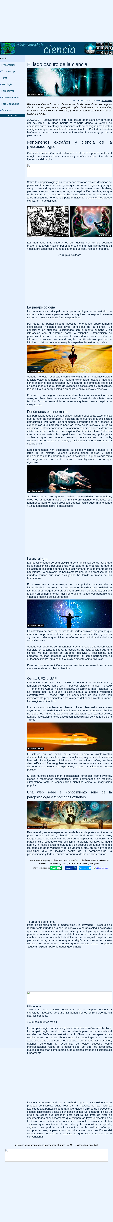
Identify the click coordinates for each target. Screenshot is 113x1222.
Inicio (4, 58)
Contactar (6, 110)
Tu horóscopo (8, 71)
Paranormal (7, 91)
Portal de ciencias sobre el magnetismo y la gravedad (60, 924)
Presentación (8, 65)
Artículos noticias (10, 97)
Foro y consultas (10, 104)
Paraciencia (107, 100)
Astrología (6, 84)
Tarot (4, 78)
